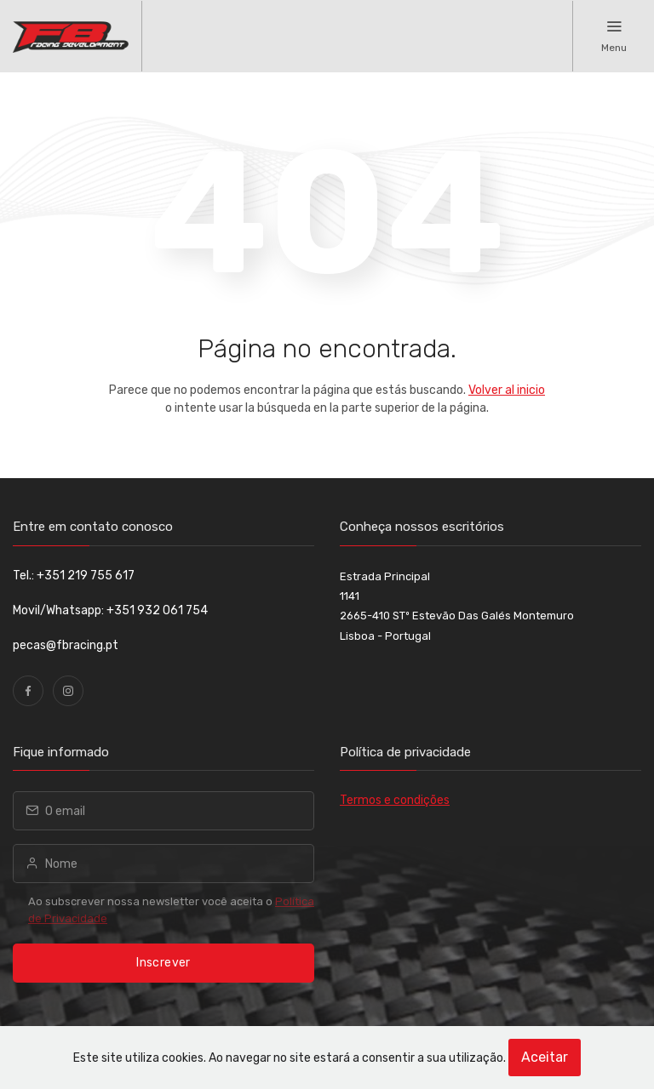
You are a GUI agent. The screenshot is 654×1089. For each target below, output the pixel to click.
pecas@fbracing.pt (65, 645)
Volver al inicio (506, 390)
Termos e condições (395, 800)
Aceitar (544, 1057)
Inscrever (163, 962)
